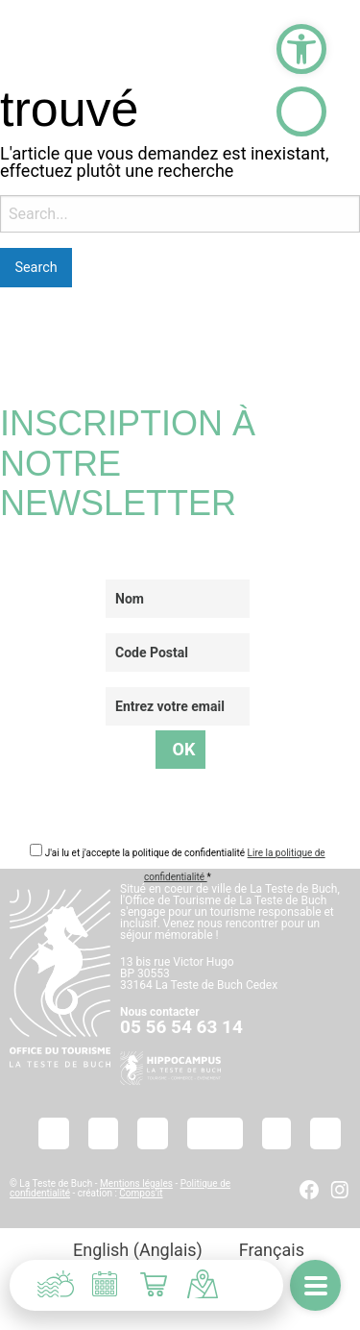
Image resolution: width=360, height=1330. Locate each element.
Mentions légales (136, 1183)
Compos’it (140, 1193)
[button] (301, 49)
